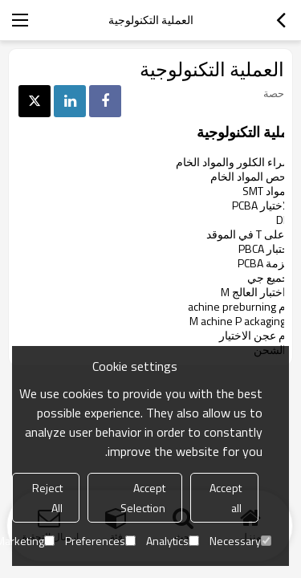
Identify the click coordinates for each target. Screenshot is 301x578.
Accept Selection (142, 497)
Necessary (240, 540)
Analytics (172, 540)
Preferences (100, 540)
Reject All (47, 497)
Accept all (225, 497)
